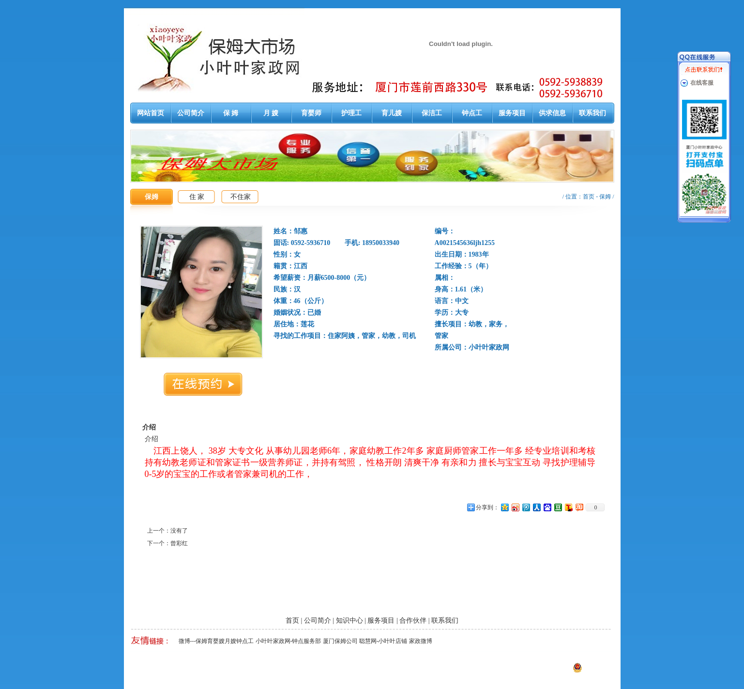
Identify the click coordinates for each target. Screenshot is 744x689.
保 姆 (231, 113)
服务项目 (512, 113)
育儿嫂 (391, 113)
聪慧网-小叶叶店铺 (383, 641)
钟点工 (472, 113)
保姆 (605, 196)
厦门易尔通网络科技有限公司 (413, 670)
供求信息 (552, 113)
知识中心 (349, 620)
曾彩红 (179, 543)
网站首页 (150, 113)
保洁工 (432, 113)
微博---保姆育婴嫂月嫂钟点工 (216, 641)
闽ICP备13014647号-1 (517, 670)
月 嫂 (271, 113)
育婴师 (311, 113)
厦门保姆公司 (340, 641)
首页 (588, 196)
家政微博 (420, 641)
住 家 (197, 196)
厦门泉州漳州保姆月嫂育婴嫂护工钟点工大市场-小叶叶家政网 (241, 670)
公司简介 (190, 113)
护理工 (351, 113)
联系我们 (592, 113)
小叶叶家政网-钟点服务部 (288, 641)
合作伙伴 (412, 620)
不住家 (240, 196)
